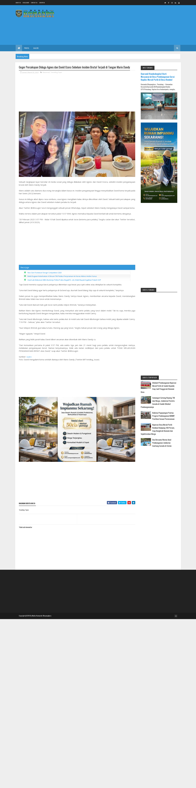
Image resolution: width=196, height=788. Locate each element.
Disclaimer (26, 3)
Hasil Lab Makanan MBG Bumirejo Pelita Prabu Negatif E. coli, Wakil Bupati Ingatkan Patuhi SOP (64, 280)
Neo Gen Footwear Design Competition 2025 (45, 272)
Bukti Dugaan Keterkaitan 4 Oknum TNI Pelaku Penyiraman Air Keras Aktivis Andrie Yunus (62, 276)
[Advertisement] (133, 25)
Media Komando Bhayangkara (41, 616)
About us (18, 3)
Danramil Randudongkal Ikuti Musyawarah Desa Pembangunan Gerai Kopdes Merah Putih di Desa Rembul (157, 76)
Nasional (46, 72)
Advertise (42, 3)
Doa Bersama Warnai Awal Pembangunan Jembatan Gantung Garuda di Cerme (162, 442)
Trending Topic (56, 72)
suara (29, 356)
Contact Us (34, 3)
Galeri (35, 48)
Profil (26, 48)
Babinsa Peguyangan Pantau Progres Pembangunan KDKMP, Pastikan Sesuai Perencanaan (163, 415)
